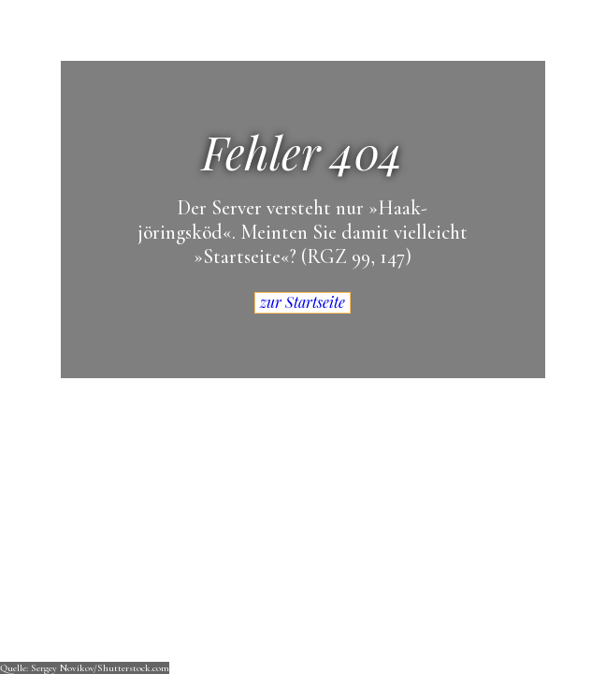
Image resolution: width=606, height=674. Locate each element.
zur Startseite (302, 302)
